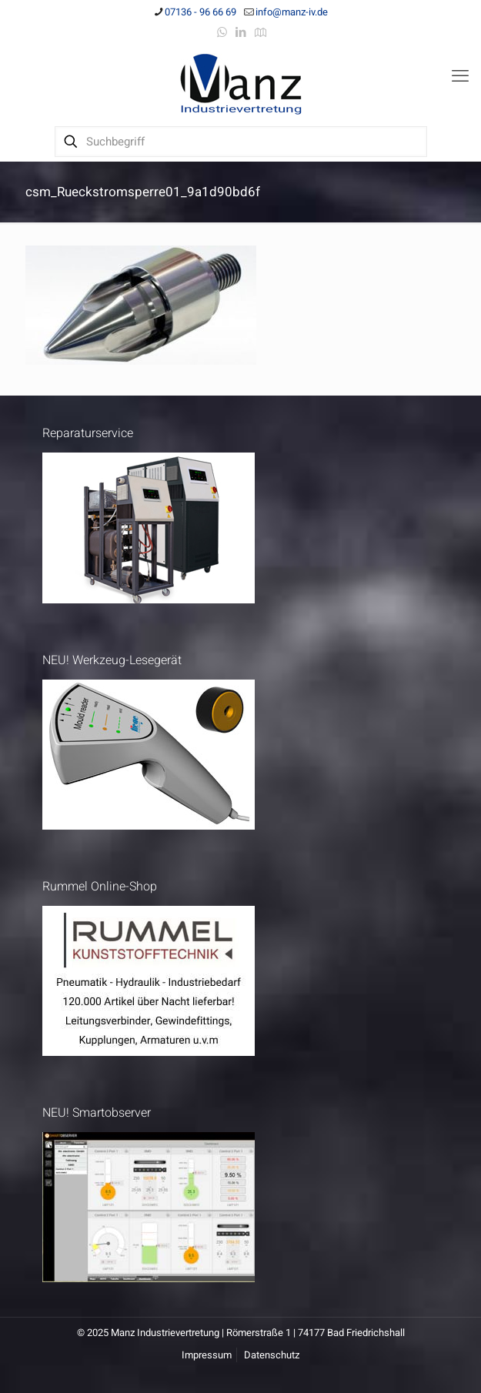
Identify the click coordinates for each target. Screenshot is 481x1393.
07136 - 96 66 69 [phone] (200, 12)
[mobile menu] (460, 76)
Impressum (207, 1355)
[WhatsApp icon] (222, 32)
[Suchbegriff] (241, 141)
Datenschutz (271, 1355)
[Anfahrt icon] (260, 32)
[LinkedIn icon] (241, 32)
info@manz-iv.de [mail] (292, 12)
